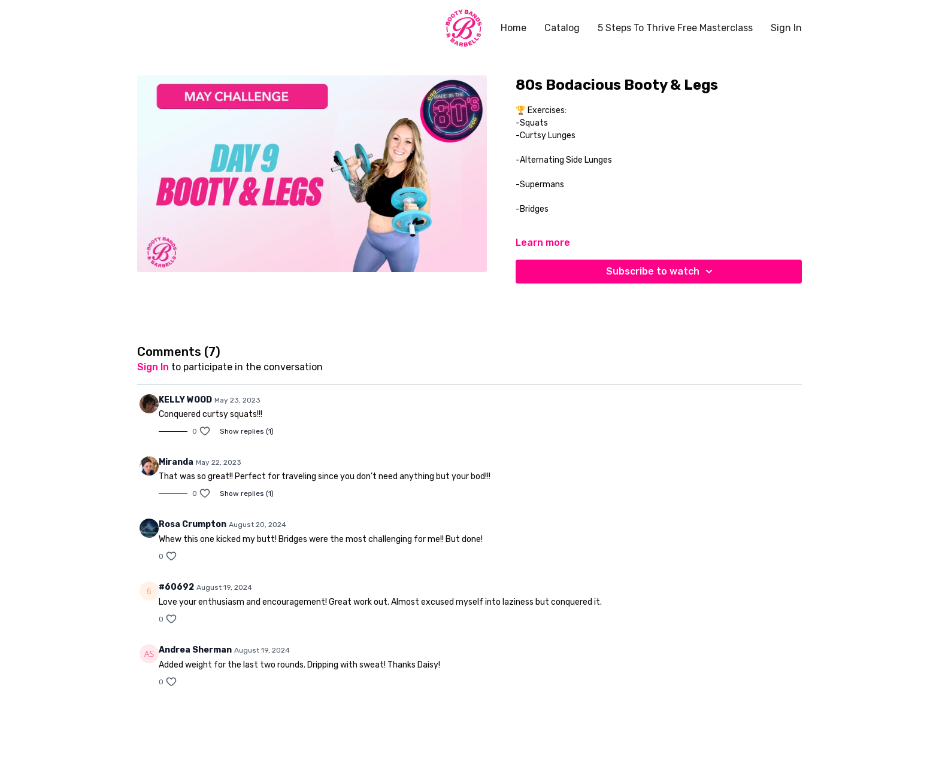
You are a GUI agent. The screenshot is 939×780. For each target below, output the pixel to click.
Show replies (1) (247, 431)
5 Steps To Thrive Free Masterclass (675, 27)
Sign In (786, 27)
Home (513, 27)
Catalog (562, 27)
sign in (153, 367)
